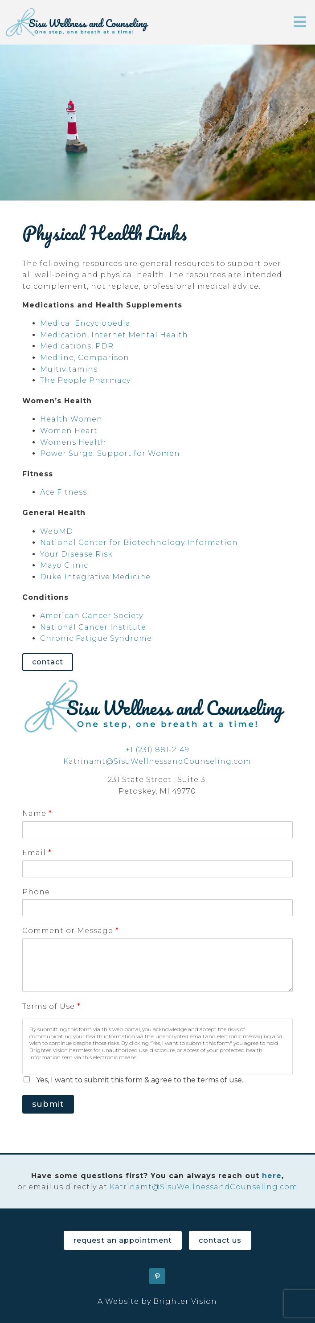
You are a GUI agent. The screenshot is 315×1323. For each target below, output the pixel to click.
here (272, 1175)
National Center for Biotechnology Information (139, 542)
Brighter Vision (185, 1301)
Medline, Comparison (84, 357)
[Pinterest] (157, 1276)
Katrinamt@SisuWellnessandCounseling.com (157, 761)
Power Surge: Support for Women (110, 453)
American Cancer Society (91, 615)
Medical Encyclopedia (85, 323)
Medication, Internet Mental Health (114, 335)
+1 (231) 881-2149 (157, 749)
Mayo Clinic (64, 565)
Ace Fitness (63, 492)
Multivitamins (69, 369)
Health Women (71, 419)
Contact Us (220, 1240)
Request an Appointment (123, 1240)
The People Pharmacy (85, 380)
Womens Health (73, 442)
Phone (36, 892)
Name (37, 813)
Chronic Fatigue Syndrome (96, 638)
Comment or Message (70, 930)
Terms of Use (51, 1006)
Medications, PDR (77, 346)
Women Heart (69, 430)
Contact (47, 662)
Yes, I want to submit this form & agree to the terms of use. (139, 1080)
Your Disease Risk (76, 554)
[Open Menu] (300, 22)
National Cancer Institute (93, 627)
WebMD (56, 531)
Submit (48, 1104)
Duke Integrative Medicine (95, 577)
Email (36, 852)
